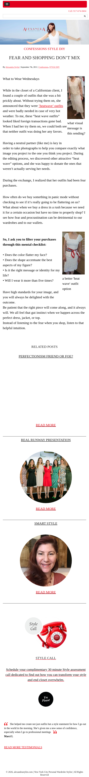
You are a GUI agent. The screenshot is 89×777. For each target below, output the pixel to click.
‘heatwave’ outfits (51, 106)
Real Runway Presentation (46, 440)
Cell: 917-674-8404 (77, 11)
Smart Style (45, 523)
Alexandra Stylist (12, 67)
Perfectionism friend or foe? (46, 356)
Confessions (35, 49)
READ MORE (46, 425)
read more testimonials (23, 747)
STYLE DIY (56, 49)
